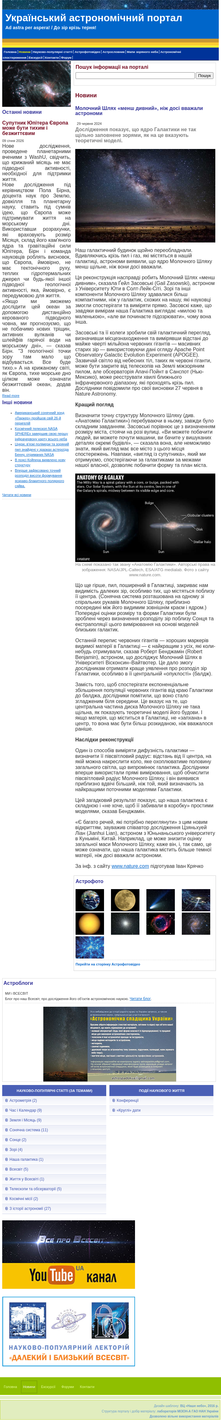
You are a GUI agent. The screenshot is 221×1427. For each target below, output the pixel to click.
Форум (66, 57)
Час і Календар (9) (25, 1110)
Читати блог (140, 999)
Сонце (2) (17, 1140)
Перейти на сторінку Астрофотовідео (108, 964)
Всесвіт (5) (18, 1169)
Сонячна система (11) (28, 1130)
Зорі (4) (15, 1149)
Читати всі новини (16, 495)
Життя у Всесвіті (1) (26, 1179)
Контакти (52, 57)
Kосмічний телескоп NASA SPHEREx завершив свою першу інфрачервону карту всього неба (41, 434)
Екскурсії (36, 57)
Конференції (128, 1100)
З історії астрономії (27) (30, 1208)
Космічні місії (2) (23, 1199)
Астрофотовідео (87, 52)
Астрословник (113, 52)
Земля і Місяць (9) (25, 1120)
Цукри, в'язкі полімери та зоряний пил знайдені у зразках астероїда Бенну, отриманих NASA (42, 449)
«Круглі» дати (129, 1110)
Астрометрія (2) (23, 1100)
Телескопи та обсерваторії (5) (35, 1189)
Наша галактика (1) (26, 1159)
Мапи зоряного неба (142, 52)
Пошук (204, 75)
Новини (25, 52)
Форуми (67, 1387)
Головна (10, 52)
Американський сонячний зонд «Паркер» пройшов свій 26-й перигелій (39, 418)
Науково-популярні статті (52, 52)
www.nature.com (130, 866)
